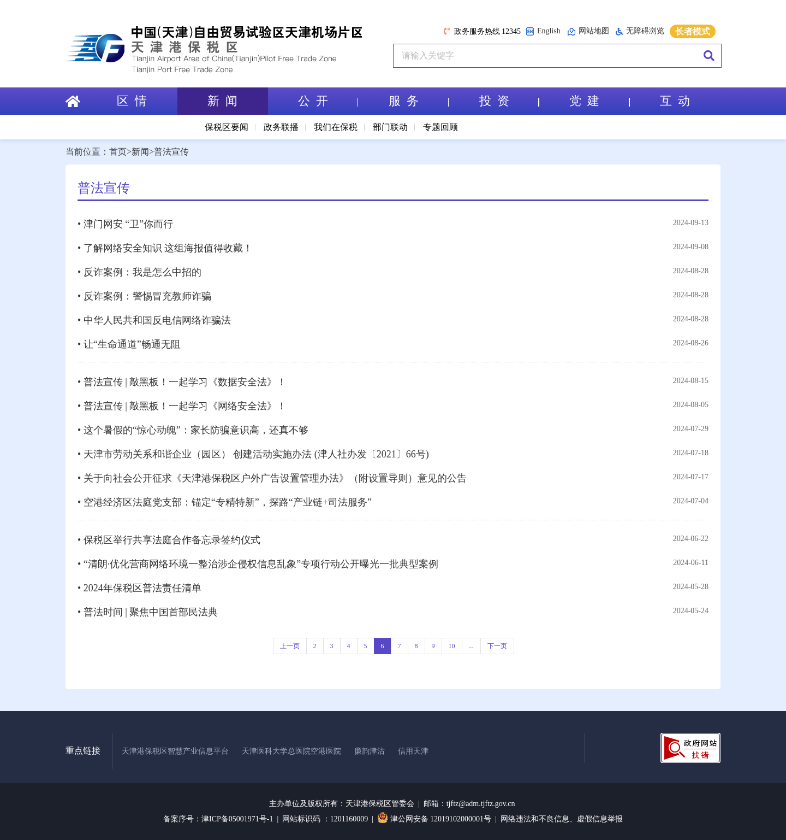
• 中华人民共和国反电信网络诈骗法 (154, 320)
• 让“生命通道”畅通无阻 (129, 344)
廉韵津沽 (369, 751)
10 (452, 646)
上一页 (290, 646)
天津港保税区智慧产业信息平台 (175, 751)
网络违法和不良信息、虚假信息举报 (562, 819)
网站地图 (588, 31)
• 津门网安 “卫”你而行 (125, 224)
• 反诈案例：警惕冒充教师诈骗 (144, 296)
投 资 (509, 101)
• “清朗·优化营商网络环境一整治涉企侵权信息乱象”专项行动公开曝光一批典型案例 (258, 564)
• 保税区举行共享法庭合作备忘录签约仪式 (169, 539)
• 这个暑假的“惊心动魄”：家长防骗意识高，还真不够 (193, 430)
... (471, 646)
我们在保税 (336, 127)
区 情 (132, 101)
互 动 (675, 101)
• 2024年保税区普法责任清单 (139, 588)
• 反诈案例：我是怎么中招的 (139, 272)
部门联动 (390, 127)
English (543, 31)
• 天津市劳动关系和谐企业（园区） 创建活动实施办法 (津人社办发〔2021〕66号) (253, 454)
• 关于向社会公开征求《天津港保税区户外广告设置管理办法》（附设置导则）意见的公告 (272, 478)
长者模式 (692, 31)
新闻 (140, 151)
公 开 (328, 101)
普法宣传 (171, 151)
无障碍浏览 (640, 31)
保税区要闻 (226, 127)
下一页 (497, 646)
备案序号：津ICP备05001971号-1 (218, 819)
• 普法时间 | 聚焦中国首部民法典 (148, 612)
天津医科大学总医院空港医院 (291, 751)
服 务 (419, 101)
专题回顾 (440, 127)
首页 (118, 151)
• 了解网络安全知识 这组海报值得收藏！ (165, 248)
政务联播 (281, 127)
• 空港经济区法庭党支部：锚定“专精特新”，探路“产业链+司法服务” (225, 502)
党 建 (599, 101)
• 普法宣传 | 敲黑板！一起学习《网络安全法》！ (182, 406)
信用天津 (413, 751)
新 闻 (222, 101)
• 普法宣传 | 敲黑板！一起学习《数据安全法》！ (182, 382)
